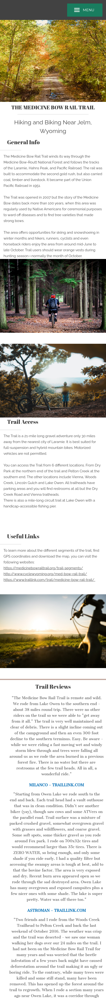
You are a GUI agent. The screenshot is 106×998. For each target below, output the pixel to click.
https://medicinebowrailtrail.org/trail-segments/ (43, 568)
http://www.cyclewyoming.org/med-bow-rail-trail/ (45, 574)
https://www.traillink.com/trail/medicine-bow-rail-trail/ (49, 580)
